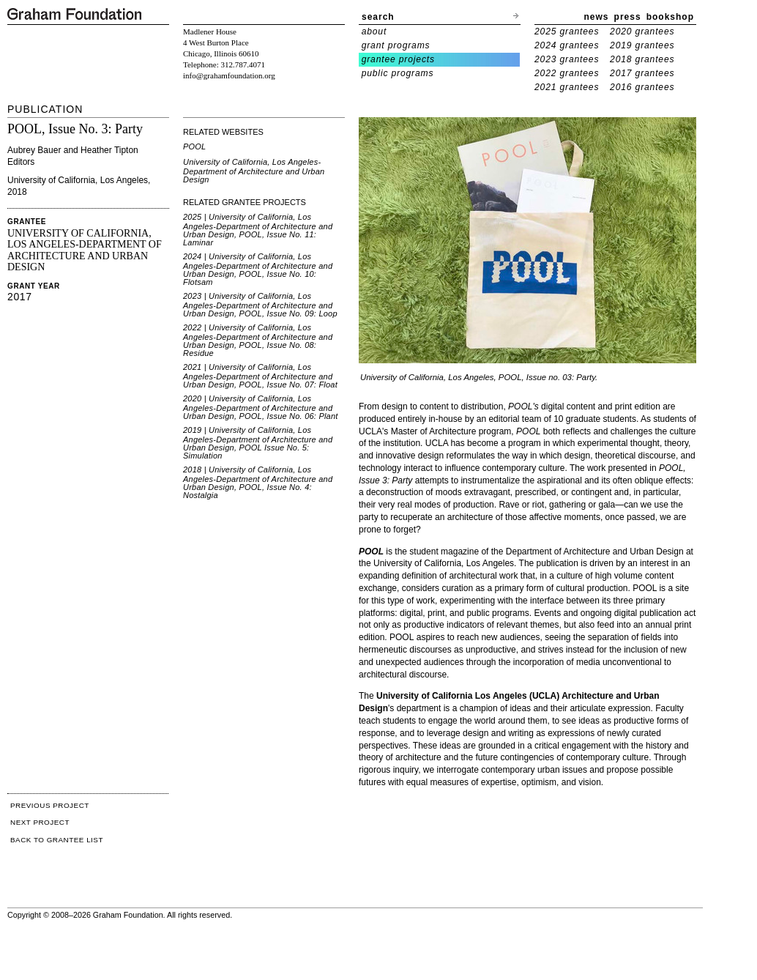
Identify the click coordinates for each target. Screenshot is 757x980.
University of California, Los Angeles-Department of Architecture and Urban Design (253, 170)
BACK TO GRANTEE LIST (56, 840)
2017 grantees (642, 73)
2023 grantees (566, 59)
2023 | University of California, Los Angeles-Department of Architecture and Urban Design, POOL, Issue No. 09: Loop (260, 305)
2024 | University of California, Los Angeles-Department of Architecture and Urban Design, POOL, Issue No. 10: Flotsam (257, 269)
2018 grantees (642, 59)
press (627, 17)
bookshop (670, 17)
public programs (398, 73)
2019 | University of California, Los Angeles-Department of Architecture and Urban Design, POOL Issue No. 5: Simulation (257, 443)
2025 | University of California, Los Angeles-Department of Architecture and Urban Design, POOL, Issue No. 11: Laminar (257, 229)
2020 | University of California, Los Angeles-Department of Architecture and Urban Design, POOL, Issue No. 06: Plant (260, 407)
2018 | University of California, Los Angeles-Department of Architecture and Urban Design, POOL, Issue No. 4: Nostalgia (257, 482)
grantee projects (398, 59)
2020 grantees (642, 31)
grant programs (396, 45)
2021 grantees (566, 87)
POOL (194, 146)
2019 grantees (642, 45)
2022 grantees (566, 73)
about (374, 31)
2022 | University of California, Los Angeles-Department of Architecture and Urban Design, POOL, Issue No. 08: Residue (257, 340)
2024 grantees (566, 45)
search (378, 17)
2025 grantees (566, 31)
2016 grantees (642, 87)
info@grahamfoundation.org (229, 75)
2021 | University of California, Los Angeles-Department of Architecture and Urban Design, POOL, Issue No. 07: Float (260, 376)
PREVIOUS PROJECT (49, 805)
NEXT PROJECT (40, 822)
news (596, 17)
